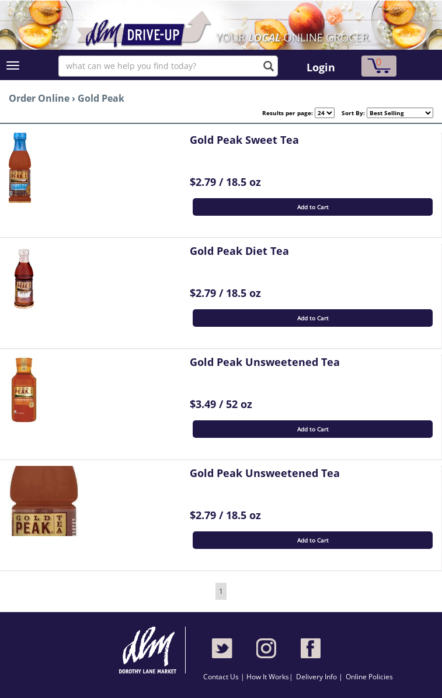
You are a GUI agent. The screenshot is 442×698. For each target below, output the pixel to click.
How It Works (267, 677)
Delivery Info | (319, 677)
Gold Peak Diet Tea (239, 251)
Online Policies (369, 677)
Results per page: (287, 113)
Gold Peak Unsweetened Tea (265, 362)
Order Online (39, 98)
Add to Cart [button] (313, 207)
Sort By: (350, 113)
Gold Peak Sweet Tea (244, 140)
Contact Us (222, 677)
